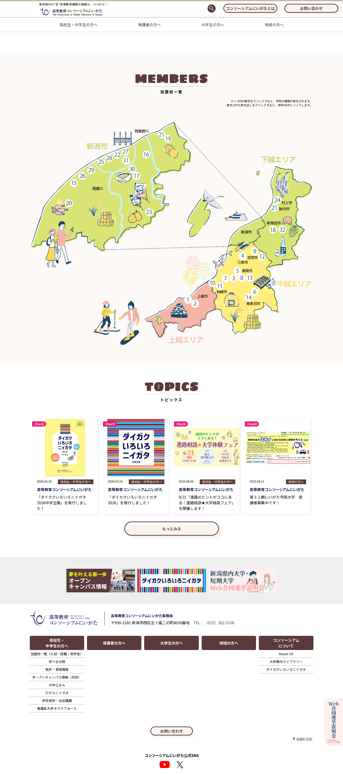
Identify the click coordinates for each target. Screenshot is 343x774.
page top (304, 738)
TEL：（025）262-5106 (213, 622)
